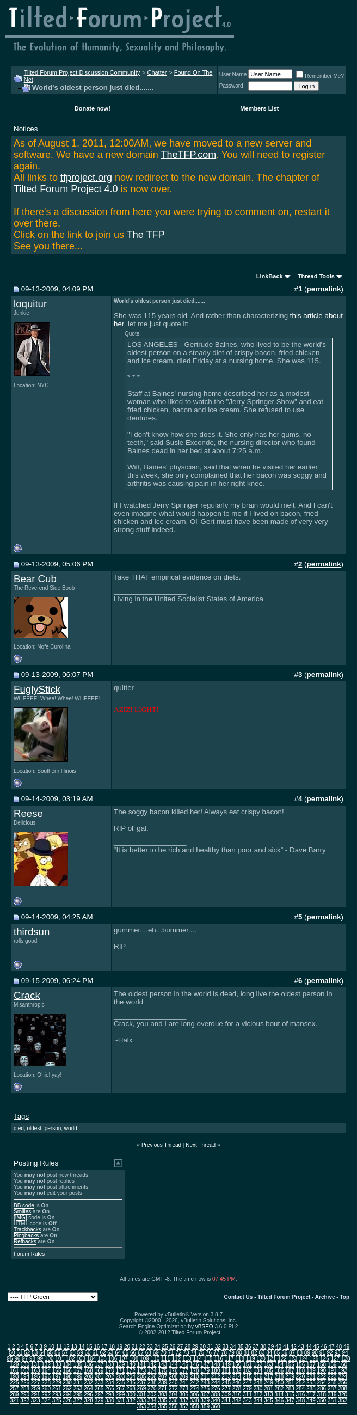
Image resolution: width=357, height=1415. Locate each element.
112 (176, 1359)
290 (24, 1395)
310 (237, 1395)
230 (67, 1383)
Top (344, 1297)
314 (279, 1395)
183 (247, 1371)
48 (339, 1347)
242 (194, 1383)
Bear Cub (35, 578)
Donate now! (92, 108)
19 (119, 1347)
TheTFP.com (188, 154)
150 (237, 1365)
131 (35, 1365)
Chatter (157, 72)
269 (141, 1389)
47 (331, 1347)
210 (194, 1377)
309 (226, 1395)
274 (194, 1389)
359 (205, 1407)
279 (247, 1389)
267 (120, 1389)
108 (134, 1359)
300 (131, 1395)
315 (289, 1395)
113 (187, 1359)
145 (183, 1365)
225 (14, 1383)
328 (88, 1401)
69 (156, 1353)
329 (99, 1401)
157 (311, 1365)
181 (226, 1371)
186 (279, 1371)
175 (162, 1371)
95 (10, 1359)
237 (141, 1383)
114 (197, 1359)
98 (32, 1359)
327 (78, 1401)
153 (268, 1365)
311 (247, 1395)
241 (183, 1383)
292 (46, 1395)
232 (88, 1383)
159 (332, 1365)
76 (209, 1353)
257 (14, 1389)
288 (342, 1389)
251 (289, 1383)
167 (78, 1371)
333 (141, 1401)
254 (321, 1383)
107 (123, 1359)
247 (247, 1383)
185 (268, 1371)
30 (203, 1347)
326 (67, 1401)
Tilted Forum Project (283, 1297)
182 (237, 1371)
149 (226, 1365)
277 (226, 1389)
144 (173, 1365)
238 (152, 1383)
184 (258, 1371)
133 (56, 1365)
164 (46, 1371)
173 (141, 1371)
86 (284, 1353)
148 (215, 1365)
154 (279, 1365)
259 (35, 1389)
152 (258, 1365)
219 (289, 1377)
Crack (27, 995)
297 (99, 1395)
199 (78, 1377)
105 (102, 1359)
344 (258, 1401)
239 (162, 1383)
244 (215, 1383)
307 (205, 1395)
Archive (325, 1297)
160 (342, 1365)
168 (88, 1371)
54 (42, 1353)
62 (103, 1353)
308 (215, 1395)
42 (294, 1347)
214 (237, 1377)
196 (46, 1377)
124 (303, 1359)
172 (131, 1371)
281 (268, 1389)
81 (247, 1353)
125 (314, 1359)
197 (56, 1377)
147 (205, 1365)
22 (142, 1347)
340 (215, 1401)
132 (46, 1365)
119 (250, 1359)
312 (258, 1395)
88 (300, 1353)
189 (311, 1371)
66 (133, 1353)
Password (231, 86)
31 (210, 1347)
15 (89, 1347)
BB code (24, 1206)
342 (237, 1401)
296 (88, 1395)
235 (120, 1383)
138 (109, 1365)
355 (162, 1407)
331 (120, 1401)
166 (67, 1371)
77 (216, 1353)
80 (239, 1353)
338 (194, 1401)
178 (194, 1371)
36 (248, 1347)
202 (109, 1377)
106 (113, 1359)
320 (342, 1395)
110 (155, 1359)
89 (307, 1353)
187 (289, 1371)
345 (268, 1401)
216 (258, 1377)
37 (255, 1347)
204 (131, 1377)
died (19, 1128)
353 (141, 1407)
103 (80, 1359)
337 (183, 1401)
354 (152, 1407)
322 (24, 1401)
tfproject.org (86, 177)
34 (233, 1347)
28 (187, 1347)
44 (309, 1347)
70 (164, 1353)
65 (125, 1353)
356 (173, 1407)
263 (78, 1389)
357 (183, 1407)
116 (218, 1359)
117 (229, 1359)
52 (27, 1353)
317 (311, 1395)
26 (172, 1347)
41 (286, 1347)
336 (173, 1401)
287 (332, 1389)
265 (99, 1389)
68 (148, 1353)
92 (330, 1353)
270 (152, 1389)
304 (173, 1395)
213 (226, 1377)
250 (279, 1383)
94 (345, 1353)
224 (342, 1377)
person (53, 1128)
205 (141, 1377)
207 (162, 1377)
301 (141, 1395)
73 (186, 1353)
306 (194, 1395)
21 (135, 1347)
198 (67, 1377)
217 (268, 1377)
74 (193, 1353)
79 (232, 1353)
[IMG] (20, 1218)
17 (104, 1347)
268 (131, 1389)
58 (73, 1353)
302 (152, 1395)
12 (67, 1347)
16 (97, 1347)
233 (99, 1383)
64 (118, 1353)
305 (183, 1395)
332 (131, 1401)
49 (346, 1347)
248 (258, 1383)
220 (300, 1377)
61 (95, 1353)
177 (183, 1371)
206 (152, 1377)
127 (335, 1359)
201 (99, 1377)
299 (120, 1395)
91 (322, 1353)
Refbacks (25, 1242)
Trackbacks (27, 1230)
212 (215, 1377)
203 (120, 1377)
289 (14, 1395)
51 (19, 1353)
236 (131, 1383)
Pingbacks (26, 1236)
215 (247, 1377)
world (70, 1128)
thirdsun (32, 931)
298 (109, 1395)
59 (80, 1353)
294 (67, 1395)
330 (109, 1401)
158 (321, 1365)
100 (49, 1359)
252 (300, 1383)
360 (215, 1407)
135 (78, 1365)
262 (67, 1389)
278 (237, 1389)
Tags (21, 1116)
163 (35, 1371)
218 (279, 1377)
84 (269, 1353)
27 (180, 1347)
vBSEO (204, 1326)
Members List (259, 108)
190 (321, 1371)
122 (282, 1359)
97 (25, 1359)
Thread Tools (316, 276)
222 (321, 1377)
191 (332, 1371)
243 (205, 1383)
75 (201, 1353)
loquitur (30, 303)
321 (14, 1401)
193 (14, 1377)
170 (109, 1371)
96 (17, 1359)
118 (239, 1359)
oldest (34, 1128)
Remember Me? (320, 76)
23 (150, 1347)
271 (162, 1389)
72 (178, 1353)
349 (311, 1401)
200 (88, 1377)
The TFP (146, 234)
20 (127, 1347)
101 (59, 1359)
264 (88, 1389)
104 (91, 1359)
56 (57, 1353)
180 (215, 1371)
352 (342, 1401)
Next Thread (201, 1145)
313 (268, 1395)
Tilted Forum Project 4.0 (66, 189)
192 (342, 1371)
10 (51, 1347)
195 (35, 1377)
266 (109, 1389)
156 (300, 1365)
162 (24, 1371)
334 (152, 1401)
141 (141, 1365)
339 (205, 1401)
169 (99, 1371)
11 (59, 1347)
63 (110, 1353)
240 (173, 1383)
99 (40, 1359)
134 (67, 1365)
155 (289, 1365)
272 (173, 1389)
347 (289, 1401)
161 (14, 1371)
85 (277, 1353)
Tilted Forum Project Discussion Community (82, 72)
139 (120, 1365)
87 (292, 1353)
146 (194, 1365)
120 (261, 1359)
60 (88, 1353)
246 (237, 1383)
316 (300, 1395)
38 (263, 1347)
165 (56, 1371)
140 (131, 1365)
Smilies (22, 1212)
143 (162, 1365)
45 (316, 1347)
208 (173, 1377)
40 (278, 1347)
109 (144, 1359)
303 (162, 1395)
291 (35, 1395)
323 (35, 1401)
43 (301, 1347)
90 (315, 1353)
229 (56, 1383)
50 (12, 1353)
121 (271, 1359)
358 (194, 1407)
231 (78, 1383)
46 (324, 1347)
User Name (233, 74)
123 (293, 1359)
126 (324, 1359)
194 (24, 1377)
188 (300, 1371)
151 (247, 1365)
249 (268, 1383)
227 (35, 1383)
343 (247, 1401)
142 (152, 1365)
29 (195, 1347)
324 (46, 1401)
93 (337, 1353)
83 (261, 1353)
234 (109, 1383)
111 (165, 1359)
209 (183, 1377)
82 (254, 1353)
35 (240, 1347)
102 (70, 1359)
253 (311, 1383)
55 (50, 1353)
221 (311, 1377)
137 (99, 1365)
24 (158, 1347)
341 (226, 1401)
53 (35, 1353)
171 (120, 1371)
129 (14, 1365)
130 (24, 1365)
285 (311, 1389)
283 (289, 1389)
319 (332, 1395)
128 (345, 1359)
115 (208, 1359)
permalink (324, 289)
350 (321, 1401)
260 (46, 1389)
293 (56, 1395)
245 (226, 1383)
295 (78, 1395)
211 (205, 1377)
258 (24, 1389)
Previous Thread (161, 1145)
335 (162, 1401)
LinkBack (269, 276)
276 (215, 1389)
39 (271, 1347)
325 (56, 1401)
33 (226, 1347)
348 (300, 1401)
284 (300, 1389)
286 (321, 1389)
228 (46, 1383)
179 (205, 1371)
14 (81, 1347)
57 (65, 1353)
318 (321, 1395)
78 (224, 1353)
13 (74, 1347)
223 (332, 1377)
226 (24, 1383)
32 (218, 1347)
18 (112, 1347)
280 (258, 1389)
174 (152, 1371)
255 (332, 1383)
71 (171, 1353)
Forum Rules (29, 1254)
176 (173, 1371)
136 (88, 1365)
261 (56, 1389)
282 (279, 1389)
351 (332, 1401)
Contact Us (238, 1297)
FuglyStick (37, 689)
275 (205, 1389)
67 (141, 1353)
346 (279, 1401)
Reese (28, 813)
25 (165, 1347)
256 (342, 1383)
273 (183, 1389)
